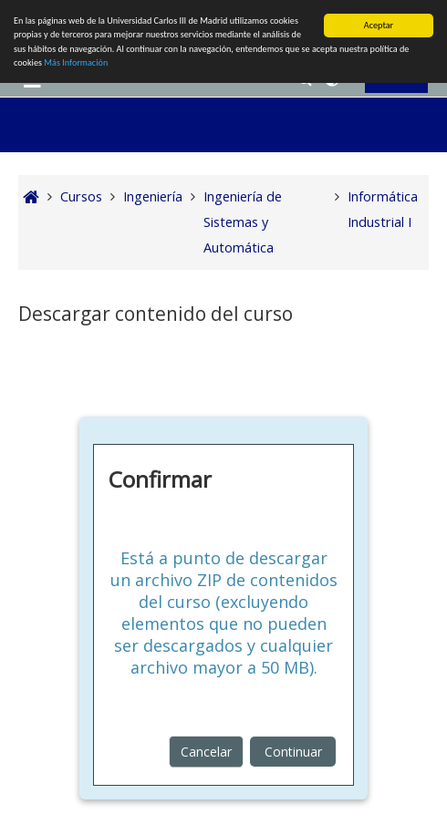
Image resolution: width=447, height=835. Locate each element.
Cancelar (206, 751)
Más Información (76, 62)
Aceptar (378, 25)
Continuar (293, 751)
